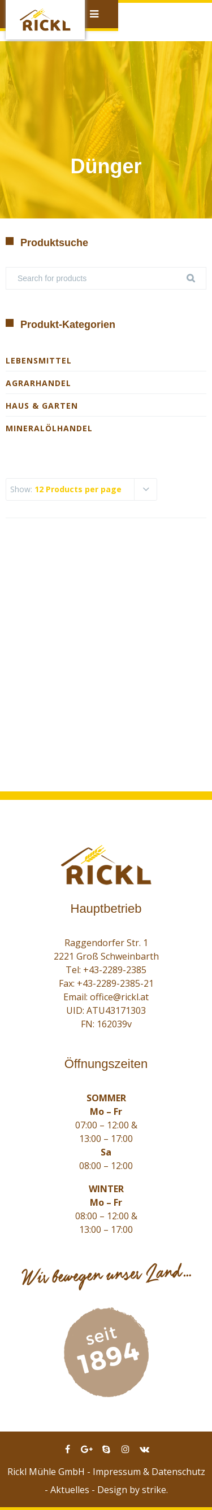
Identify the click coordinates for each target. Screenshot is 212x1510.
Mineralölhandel (49, 428)
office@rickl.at (119, 997)
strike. (155, 1489)
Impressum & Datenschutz (149, 1471)
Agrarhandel (38, 383)
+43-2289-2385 (114, 970)
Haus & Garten (42, 405)
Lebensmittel (39, 360)
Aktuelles (69, 1489)
